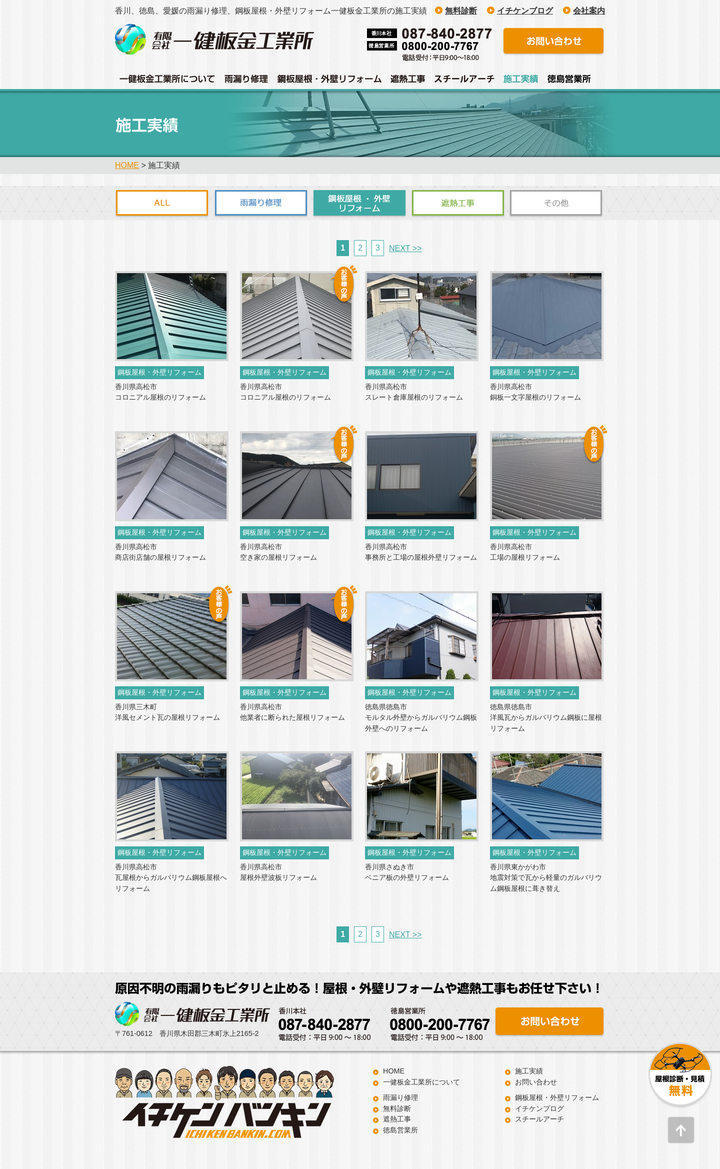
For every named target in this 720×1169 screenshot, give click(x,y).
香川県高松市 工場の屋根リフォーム (525, 552)
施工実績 (529, 1071)
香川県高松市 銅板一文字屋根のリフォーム (535, 392)
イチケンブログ (539, 1108)
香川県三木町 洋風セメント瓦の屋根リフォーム (167, 712)
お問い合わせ (536, 1082)
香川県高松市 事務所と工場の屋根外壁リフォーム (421, 552)
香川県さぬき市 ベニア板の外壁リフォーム (407, 872)
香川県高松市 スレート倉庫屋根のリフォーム (414, 392)
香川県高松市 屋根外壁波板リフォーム (278, 872)
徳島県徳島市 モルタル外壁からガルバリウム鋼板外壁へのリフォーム (421, 717)
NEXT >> (405, 248)
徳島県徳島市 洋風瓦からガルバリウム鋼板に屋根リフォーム (546, 717)
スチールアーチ (539, 1119)
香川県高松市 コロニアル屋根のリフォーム (160, 392)
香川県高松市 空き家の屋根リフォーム (278, 552)
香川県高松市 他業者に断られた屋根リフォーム (292, 712)
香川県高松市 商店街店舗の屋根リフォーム (160, 552)
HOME (127, 165)
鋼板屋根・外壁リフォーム (557, 1097)
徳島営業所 (400, 1130)
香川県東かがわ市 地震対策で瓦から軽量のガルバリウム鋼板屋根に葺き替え (546, 877)
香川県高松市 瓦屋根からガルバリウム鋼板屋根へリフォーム (171, 877)
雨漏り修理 (400, 1097)
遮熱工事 (397, 1119)
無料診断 (397, 1108)
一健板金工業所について (421, 1082)
